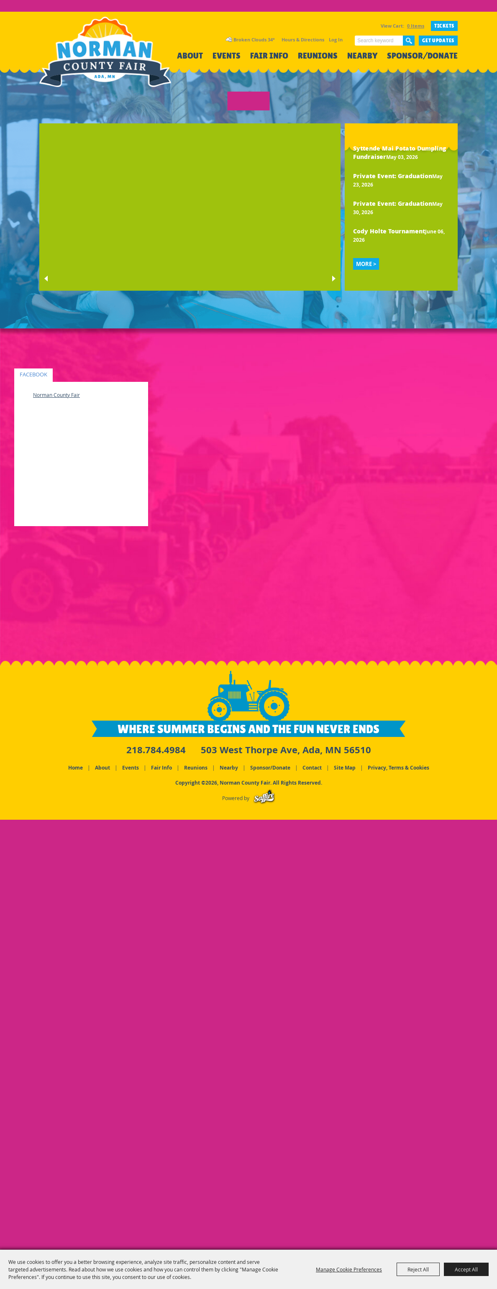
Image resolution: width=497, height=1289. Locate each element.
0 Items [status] (415, 26)
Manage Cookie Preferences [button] (349, 1269)
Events (227, 56)
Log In (336, 39)
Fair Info (269, 56)
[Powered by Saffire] (264, 798)
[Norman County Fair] (105, 57)
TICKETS (444, 26)
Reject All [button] (418, 1269)
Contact (312, 767)
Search (409, 41)
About (190, 56)
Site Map (345, 767)
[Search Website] (379, 41)
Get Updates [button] (438, 40)
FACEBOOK (33, 374)
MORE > (366, 264)
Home (75, 767)
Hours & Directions (303, 39)
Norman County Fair (56, 394)
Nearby (362, 56)
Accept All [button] (466, 1269)
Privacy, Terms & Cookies (398, 767)
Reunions (318, 56)
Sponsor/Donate (422, 56)
